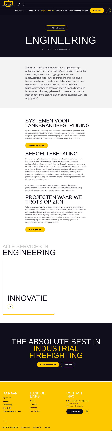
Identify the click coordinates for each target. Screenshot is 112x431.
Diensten (52, 49)
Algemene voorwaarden (10, 427)
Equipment (21, 10)
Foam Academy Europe (78, 11)
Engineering (47, 10)
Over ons (68, 365)
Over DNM (61, 10)
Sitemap (47, 427)
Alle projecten (35, 229)
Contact (97, 11)
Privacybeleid (25, 427)
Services (33, 407)
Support (34, 10)
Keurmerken (35, 411)
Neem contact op (36, 145)
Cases (32, 401)
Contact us (75, 411)
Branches (33, 404)
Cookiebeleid (37, 427)
